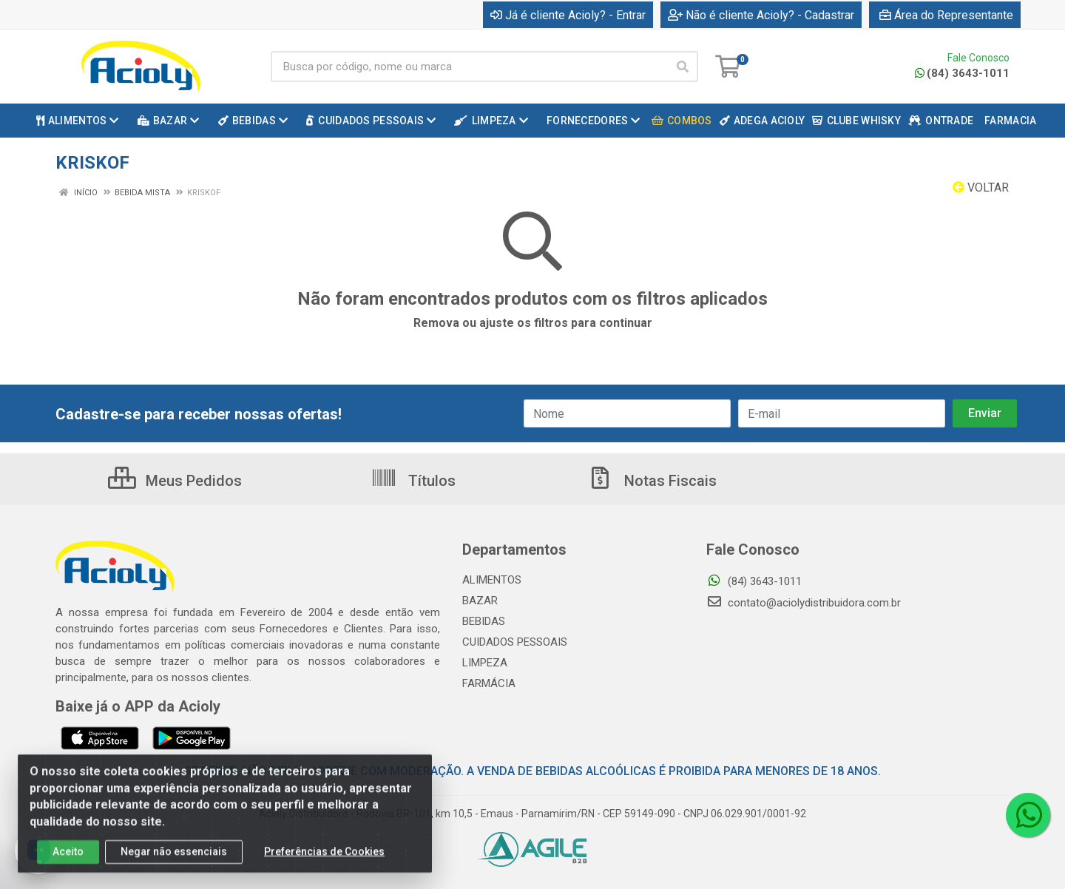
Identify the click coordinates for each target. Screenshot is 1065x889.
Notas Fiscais (651, 481)
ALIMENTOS (491, 580)
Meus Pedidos (175, 481)
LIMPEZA (484, 662)
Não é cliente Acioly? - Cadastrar (761, 15)
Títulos (413, 481)
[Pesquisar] (682, 66)
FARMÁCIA (488, 683)
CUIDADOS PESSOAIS (514, 642)
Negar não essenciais (174, 862)
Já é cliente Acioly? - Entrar (568, 15)
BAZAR (480, 600)
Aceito (68, 862)
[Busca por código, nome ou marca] (469, 66)
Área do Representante (946, 15)
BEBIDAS (483, 621)
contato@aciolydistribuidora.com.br (803, 602)
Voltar (981, 187)
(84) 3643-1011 (962, 73)
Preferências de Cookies (324, 862)
